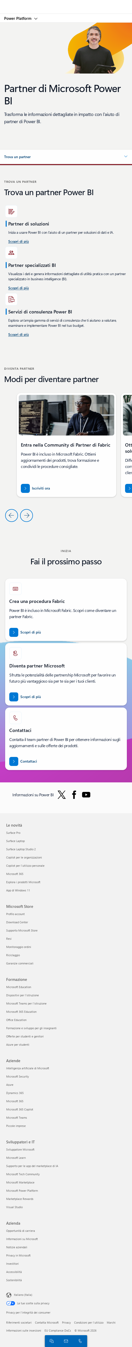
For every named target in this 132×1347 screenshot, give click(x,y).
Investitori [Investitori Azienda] (12, 1263)
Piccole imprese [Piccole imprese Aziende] (16, 1126)
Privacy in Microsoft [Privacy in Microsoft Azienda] (18, 1255)
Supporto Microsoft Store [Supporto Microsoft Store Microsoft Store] (22, 930)
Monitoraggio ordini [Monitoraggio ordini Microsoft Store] (18, 947)
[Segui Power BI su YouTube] (86, 795)
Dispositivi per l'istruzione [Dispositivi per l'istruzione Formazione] (22, 995)
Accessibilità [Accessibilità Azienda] (14, 1272)
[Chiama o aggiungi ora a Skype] (79, 1340)
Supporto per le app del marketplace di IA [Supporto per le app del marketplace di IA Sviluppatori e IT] (32, 1166)
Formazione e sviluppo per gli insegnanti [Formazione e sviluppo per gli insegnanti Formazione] (31, 1028)
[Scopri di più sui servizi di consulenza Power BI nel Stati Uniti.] (18, 242)
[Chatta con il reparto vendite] (50, 1340)
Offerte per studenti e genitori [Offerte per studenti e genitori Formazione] (25, 1036)
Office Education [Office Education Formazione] (16, 1020)
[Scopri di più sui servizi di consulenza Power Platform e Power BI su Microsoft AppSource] (18, 335)
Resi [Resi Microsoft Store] (9, 939)
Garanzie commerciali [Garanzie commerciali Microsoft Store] (19, 963)
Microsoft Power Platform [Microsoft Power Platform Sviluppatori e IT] (22, 1190)
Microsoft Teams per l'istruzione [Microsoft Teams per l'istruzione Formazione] (26, 1003)
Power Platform (18, 18)
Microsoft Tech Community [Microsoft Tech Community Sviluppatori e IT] (23, 1174)
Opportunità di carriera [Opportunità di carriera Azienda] (20, 1231)
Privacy (66, 1322)
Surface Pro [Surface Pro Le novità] (13, 833)
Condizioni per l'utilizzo (88, 1322)
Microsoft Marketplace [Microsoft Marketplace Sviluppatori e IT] (20, 1182)
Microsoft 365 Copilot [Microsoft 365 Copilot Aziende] (19, 1109)
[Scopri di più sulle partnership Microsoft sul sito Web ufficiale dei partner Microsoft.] (25, 696)
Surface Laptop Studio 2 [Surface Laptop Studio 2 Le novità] (21, 849)
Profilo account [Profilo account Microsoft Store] (15, 914)
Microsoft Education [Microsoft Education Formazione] (18, 987)
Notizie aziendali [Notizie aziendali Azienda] (16, 1247)
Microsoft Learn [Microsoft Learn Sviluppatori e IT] (16, 1158)
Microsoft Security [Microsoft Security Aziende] (17, 1076)
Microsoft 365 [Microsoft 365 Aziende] (14, 1101)
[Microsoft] (66, 4)
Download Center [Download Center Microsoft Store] (17, 922)
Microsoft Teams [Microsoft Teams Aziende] (16, 1117)
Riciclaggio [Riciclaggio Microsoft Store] (13, 955)
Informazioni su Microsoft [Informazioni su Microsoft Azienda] (22, 1239)
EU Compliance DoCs (58, 1330)
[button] (66, 157)
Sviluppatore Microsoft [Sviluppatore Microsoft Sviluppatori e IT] (20, 1149)
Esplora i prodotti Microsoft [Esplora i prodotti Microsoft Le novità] (23, 882)
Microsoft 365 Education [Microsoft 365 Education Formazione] (21, 1012)
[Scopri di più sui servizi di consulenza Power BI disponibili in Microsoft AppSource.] (18, 288)
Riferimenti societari (19, 1322)
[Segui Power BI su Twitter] (62, 795)
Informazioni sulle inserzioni (23, 1330)
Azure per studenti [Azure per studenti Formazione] (17, 1044)
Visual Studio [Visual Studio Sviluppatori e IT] (14, 1207)
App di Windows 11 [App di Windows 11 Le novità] (18, 890)
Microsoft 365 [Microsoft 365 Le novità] (14, 874)
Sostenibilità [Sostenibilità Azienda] (14, 1280)
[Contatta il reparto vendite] (65, 1340)
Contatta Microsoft (47, 1322)
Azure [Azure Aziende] (9, 1085)
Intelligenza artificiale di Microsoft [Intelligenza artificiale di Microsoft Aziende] (27, 1068)
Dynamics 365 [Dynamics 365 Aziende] (15, 1093)
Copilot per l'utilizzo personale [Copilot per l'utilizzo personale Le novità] (25, 865)
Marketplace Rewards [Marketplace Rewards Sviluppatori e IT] (19, 1199)
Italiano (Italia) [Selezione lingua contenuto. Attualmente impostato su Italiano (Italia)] (23, 1295)
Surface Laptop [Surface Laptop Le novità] (15, 841)
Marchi (111, 1322)
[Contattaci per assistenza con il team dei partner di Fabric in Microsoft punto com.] (23, 761)
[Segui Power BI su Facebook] (74, 795)
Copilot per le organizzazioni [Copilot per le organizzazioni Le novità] (24, 857)
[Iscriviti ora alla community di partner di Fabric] (35, 488)
